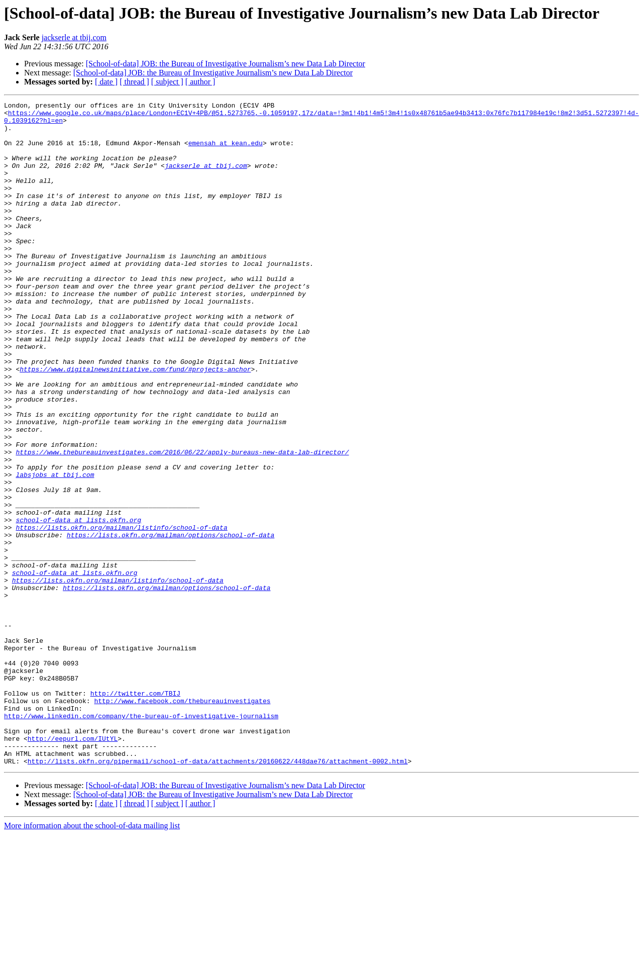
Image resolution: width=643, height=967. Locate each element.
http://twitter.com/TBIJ (135, 812)
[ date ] (106, 81)
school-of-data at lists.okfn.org (78, 604)
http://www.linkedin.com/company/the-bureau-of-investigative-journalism (141, 839)
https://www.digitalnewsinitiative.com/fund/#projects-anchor (135, 423)
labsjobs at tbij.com (55, 549)
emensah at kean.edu (225, 151)
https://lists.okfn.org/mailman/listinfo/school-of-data (121, 613)
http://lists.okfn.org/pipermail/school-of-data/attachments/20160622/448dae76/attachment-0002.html (218, 893)
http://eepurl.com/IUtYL (73, 866)
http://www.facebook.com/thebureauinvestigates (182, 821)
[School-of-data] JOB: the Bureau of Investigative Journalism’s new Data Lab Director (225, 63)
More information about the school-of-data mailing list (92, 958)
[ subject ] (167, 81)
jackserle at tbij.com (74, 37)
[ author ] (200, 81)
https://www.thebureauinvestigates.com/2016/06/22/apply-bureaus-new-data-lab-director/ (182, 522)
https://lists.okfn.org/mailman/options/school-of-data (170, 622)
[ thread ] (134, 81)
